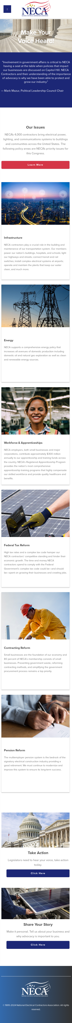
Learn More (35, 165)
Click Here (38, 873)
